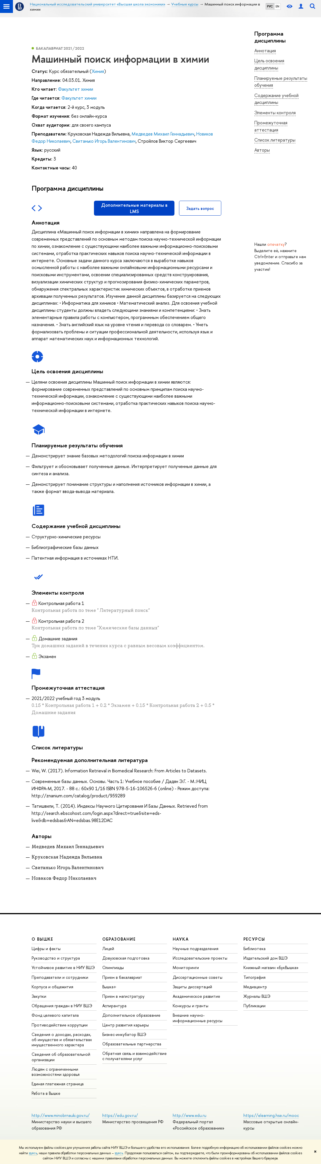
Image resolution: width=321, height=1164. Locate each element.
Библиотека (254, 948)
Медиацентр (255, 986)
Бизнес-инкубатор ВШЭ (124, 1034)
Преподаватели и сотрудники (60, 977)
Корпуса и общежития (52, 986)
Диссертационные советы (197, 977)
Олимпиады (113, 967)
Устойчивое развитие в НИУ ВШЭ (63, 967)
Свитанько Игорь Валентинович (104, 141)
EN (277, 6)
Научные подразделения (195, 948)
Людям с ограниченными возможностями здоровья (56, 1071)
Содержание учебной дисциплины (276, 99)
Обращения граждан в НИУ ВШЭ (62, 1005)
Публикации (254, 1005)
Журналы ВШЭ (256, 996)
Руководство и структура (56, 958)
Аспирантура (114, 1005)
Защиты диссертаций (192, 986)
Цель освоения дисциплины (269, 64)
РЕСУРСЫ (254, 939)
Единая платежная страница (58, 1083)
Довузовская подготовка (125, 958)
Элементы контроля (275, 112)
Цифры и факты (46, 948)
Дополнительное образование (131, 1015)
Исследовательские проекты (200, 958)
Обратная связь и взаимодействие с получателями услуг (134, 1056)
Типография (254, 977)
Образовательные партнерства (131, 1044)
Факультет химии (75, 89)
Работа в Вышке (46, 1093)
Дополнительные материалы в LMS (134, 208)
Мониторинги (186, 967)
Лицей (108, 948)
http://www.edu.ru (189, 1115)
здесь (33, 1153)
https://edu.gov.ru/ (120, 1115)
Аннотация (265, 50)
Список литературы (274, 140)
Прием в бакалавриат (122, 977)
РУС (270, 6)
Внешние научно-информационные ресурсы (197, 1017)
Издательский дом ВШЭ (265, 958)
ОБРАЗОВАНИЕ (119, 939)
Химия (98, 71)
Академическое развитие (196, 996)
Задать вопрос (200, 208)
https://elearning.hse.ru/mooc (271, 1115)
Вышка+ (109, 986)
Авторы (262, 150)
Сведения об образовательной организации (61, 1056)
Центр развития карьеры (125, 1025)
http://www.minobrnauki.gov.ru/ (61, 1115)
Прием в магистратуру (123, 996)
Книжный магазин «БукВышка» (271, 967)
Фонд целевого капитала (55, 1015)
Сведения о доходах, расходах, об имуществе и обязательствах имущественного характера (62, 1039)
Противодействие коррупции (60, 1025)
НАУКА (181, 939)
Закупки (39, 996)
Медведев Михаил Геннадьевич (163, 134)
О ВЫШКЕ (42, 939)
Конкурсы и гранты (190, 1005)
